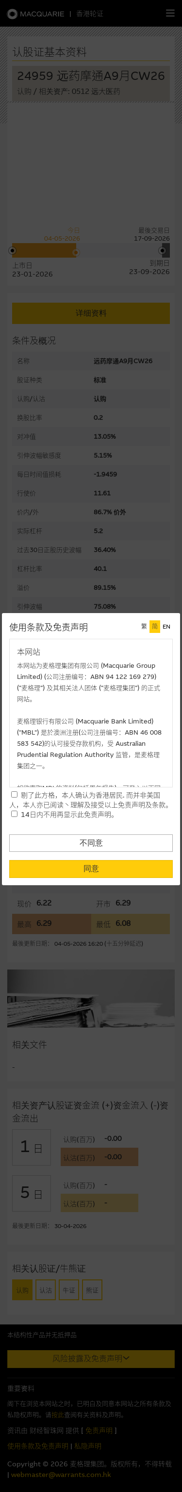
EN (166, 627)
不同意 (91, 843)
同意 (91, 868)
